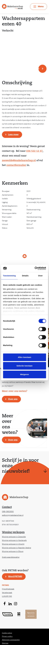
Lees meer (13, 134)
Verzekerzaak (7, 592)
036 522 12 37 (34, 151)
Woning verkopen (13, 532)
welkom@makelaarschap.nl (12, 515)
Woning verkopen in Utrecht (13, 544)
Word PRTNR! (15, 576)
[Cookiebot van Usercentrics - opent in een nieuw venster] (35, 268)
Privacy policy (7, 636)
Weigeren (24, 374)
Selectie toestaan (24, 366)
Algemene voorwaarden (11, 640)
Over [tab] (40, 275)
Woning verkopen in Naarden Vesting (16, 548)
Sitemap (5, 643)
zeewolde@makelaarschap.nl (19, 160)
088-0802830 (8, 511)
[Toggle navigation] (38, 6)
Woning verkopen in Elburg (12, 551)
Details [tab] (25, 275)
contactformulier (16, 165)
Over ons (13, 399)
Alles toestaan (24, 357)
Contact (7, 507)
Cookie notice (7, 633)
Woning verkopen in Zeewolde (14, 537)
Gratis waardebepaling (10, 557)
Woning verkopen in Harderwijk (14, 540)
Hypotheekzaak (8, 589)
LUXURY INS (7, 596)
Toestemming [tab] (9, 275)
